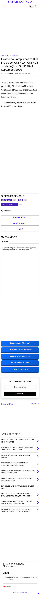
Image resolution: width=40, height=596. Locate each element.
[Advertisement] (20, 31)
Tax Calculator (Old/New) (20, 343)
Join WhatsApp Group (11, 578)
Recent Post (7, 404)
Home (2, 55)
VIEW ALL (35, 403)
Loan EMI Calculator (20, 369)
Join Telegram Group (28, 577)
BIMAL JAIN (15, 55)
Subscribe (20, 394)
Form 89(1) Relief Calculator (20, 350)
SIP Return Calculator (20, 363)
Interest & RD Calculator (20, 356)
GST (8, 55)
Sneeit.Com (23, 592)
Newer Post (20, 217)
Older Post (20, 223)
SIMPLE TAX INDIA (20, 1)
